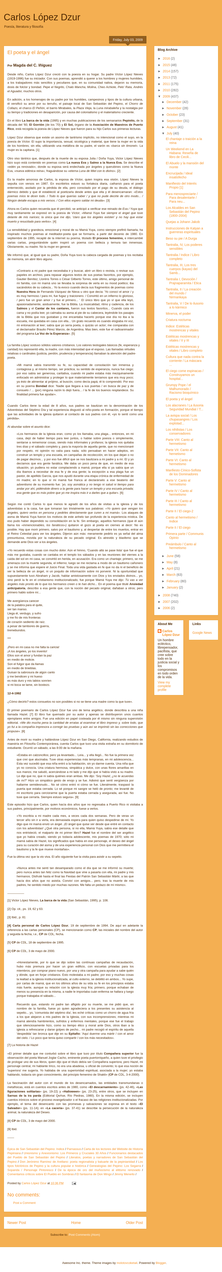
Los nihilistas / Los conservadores (179, 431)
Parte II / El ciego (178, 527)
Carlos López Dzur (42, 17)
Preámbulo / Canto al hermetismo (181, 546)
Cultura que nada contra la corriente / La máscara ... (185, 360)
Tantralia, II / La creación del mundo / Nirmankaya (183, 293)
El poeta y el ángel (179, 399)
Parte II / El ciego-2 (179, 511)
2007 (167, 602)
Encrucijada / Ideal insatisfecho (179, 175)
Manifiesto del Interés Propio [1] (181, 185)
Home (76, 1223)
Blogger (161, 1263)
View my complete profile (164, 686)
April (170, 568)
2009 (167, 96)
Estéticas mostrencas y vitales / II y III (182, 338)
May (169, 562)
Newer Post (16, 1223)
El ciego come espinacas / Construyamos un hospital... (185, 375)
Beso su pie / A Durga (181, 238)
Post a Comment (24, 1203)
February (173, 581)
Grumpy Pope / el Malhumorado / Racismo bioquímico (182, 389)
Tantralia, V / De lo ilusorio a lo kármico (185, 305)
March (171, 575)
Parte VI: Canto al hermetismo (178, 462)
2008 (167, 595)
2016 (167, 58)
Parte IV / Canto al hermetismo (179, 493)
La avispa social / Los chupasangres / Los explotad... (181, 419)
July (169, 133)
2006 (167, 608)
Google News (202, 632)
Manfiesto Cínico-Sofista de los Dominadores (183, 472)
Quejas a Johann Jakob (183, 222)
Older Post (134, 1223)
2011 (167, 84)
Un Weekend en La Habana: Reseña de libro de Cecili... (182, 153)
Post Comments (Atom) (84, 1234)
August (171, 127)
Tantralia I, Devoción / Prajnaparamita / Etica (183, 281)
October (172, 114)
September (174, 121)
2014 (167, 71)
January (172, 587)
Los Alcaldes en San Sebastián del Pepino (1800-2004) (183, 211)
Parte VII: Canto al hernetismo (179, 452)
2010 (167, 90)
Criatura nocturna (178, 320)
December (174, 102)
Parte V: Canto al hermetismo (178, 482)
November (174, 108)
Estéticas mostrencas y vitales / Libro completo (184, 348)
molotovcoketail (127, 1263)
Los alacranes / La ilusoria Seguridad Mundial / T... (185, 407)
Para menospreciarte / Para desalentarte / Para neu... (182, 198)
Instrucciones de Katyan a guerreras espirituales (184, 230)
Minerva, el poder (178, 313)
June (170, 556)
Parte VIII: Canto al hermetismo (179, 441)
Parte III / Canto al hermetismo (179, 503)
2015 (167, 65)
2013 (167, 77)
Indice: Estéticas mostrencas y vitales (182, 328)
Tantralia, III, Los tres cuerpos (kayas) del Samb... (181, 269)
